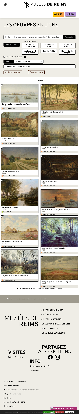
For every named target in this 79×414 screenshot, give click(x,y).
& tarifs (39, 366)
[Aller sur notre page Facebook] (50, 357)
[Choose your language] (10, 406)
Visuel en (16, 57)
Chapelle (49, 51)
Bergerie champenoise (49, 181)
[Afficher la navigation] (5, 4)
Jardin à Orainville (8, 139)
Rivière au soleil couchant (49, 147)
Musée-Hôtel (67, 52)
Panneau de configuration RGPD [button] (14, 402)
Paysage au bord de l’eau (10, 207)
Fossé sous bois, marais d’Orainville (53, 248)
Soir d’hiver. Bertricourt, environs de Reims (16, 104)
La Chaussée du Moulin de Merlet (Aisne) (15, 276)
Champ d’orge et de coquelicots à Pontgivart (56, 282)
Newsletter (34, 371)
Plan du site (7, 398)
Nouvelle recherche (12, 72)
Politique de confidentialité (12, 394)
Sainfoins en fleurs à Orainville (12, 242)
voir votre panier (36, 72)
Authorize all (49, 412)
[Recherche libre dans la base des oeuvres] (33, 37)
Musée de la (67, 45)
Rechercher (69, 37)
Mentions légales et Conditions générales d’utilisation (21, 390)
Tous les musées (12, 45)
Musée (70, 14)
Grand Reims (21, 382)
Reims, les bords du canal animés (52, 112)
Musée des (58, 14)
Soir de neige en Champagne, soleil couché (55, 210)
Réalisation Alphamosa (11, 386)
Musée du (30, 52)
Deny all (60, 412)
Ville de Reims (8, 382)
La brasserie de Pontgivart (10, 171)
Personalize (69, 412)
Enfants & (15, 357)
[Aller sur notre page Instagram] (57, 357)
